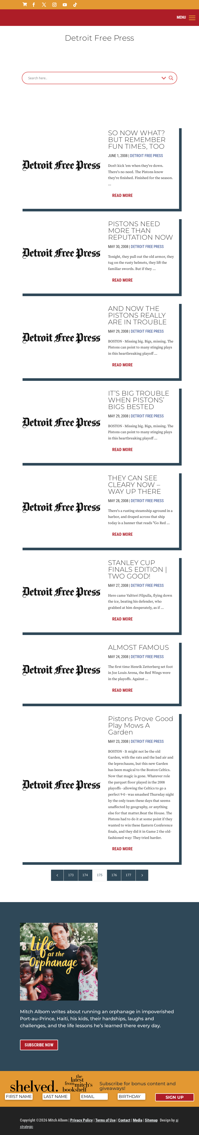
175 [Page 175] (99, 870)
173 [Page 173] (71, 870)
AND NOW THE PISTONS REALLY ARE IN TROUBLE (137, 311)
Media (137, 1115)
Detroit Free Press (146, 151)
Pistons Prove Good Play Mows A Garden (140, 721)
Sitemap (151, 1115)
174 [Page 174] (85, 870)
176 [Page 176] (114, 870)
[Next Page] (142, 871)
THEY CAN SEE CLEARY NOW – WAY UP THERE (134, 480)
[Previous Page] (57, 871)
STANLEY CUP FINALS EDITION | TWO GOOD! (137, 565)
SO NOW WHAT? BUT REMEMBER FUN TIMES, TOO (137, 135)
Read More (122, 191)
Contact (124, 1115)
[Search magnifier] (171, 73)
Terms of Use (105, 1115)
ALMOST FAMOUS (138, 643)
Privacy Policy (81, 1115)
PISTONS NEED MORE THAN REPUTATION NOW (140, 226)
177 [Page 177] (128, 870)
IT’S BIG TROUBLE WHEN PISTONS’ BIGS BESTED (138, 395)
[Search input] (93, 73)
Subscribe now (39, 1040)
